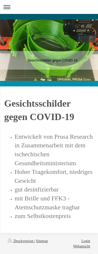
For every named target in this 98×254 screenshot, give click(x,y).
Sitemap (42, 241)
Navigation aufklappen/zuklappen (49, 7)
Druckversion (21, 241)
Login (86, 241)
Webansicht (81, 246)
